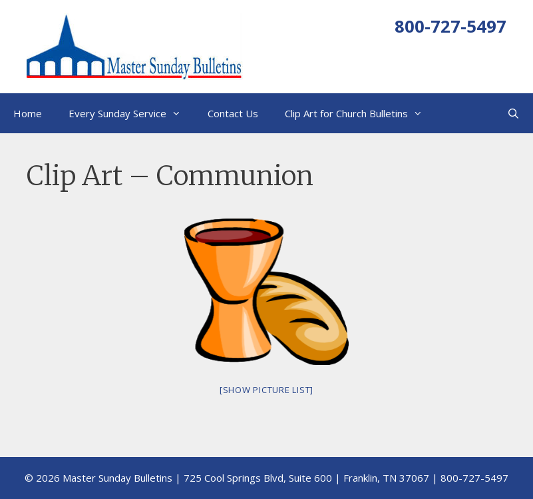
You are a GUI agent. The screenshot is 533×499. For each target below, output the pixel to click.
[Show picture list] (266, 390)
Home (27, 113)
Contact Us (233, 113)
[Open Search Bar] (513, 113)
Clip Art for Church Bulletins (360, 113)
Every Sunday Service (131, 113)
